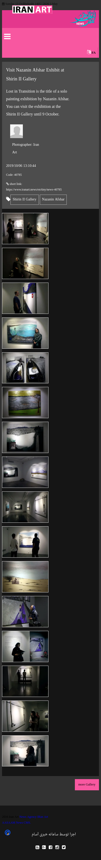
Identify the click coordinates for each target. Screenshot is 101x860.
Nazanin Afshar (53, 199)
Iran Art (25, 148)
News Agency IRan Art (33, 817)
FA (94, 53)
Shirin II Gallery (25, 199)
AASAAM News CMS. (16, 823)
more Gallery (86, 785)
